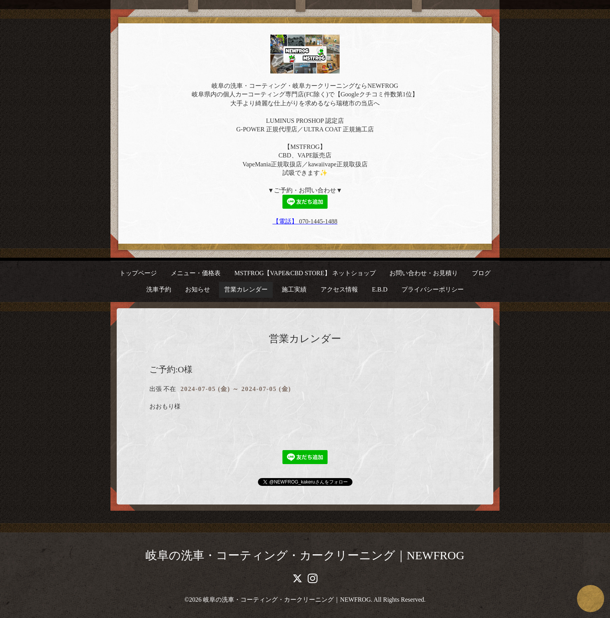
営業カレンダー (246, 289)
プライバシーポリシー (432, 289)
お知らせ (197, 289)
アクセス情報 (339, 289)
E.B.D (379, 289)
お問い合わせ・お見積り (423, 273)
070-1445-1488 (318, 221)
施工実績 (294, 289)
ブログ (481, 273)
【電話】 (286, 221)
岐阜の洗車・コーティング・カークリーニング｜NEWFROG (304, 555)
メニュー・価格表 (196, 273)
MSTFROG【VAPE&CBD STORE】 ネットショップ (304, 273)
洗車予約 (158, 289)
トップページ (138, 273)
